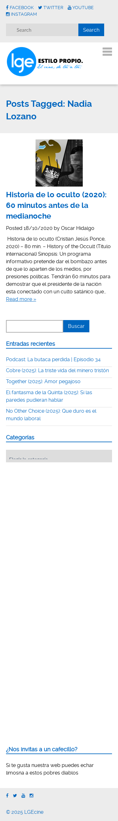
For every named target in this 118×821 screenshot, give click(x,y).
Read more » (21, 299)
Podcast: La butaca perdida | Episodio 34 (53, 359)
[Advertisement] (53, 506)
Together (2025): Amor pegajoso (43, 381)
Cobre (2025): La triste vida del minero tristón (57, 370)
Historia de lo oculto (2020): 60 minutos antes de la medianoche (56, 205)
